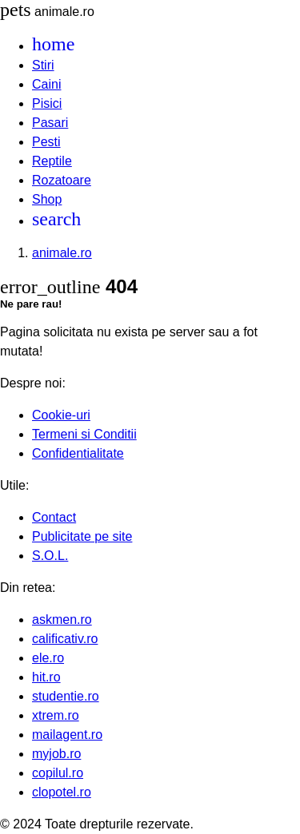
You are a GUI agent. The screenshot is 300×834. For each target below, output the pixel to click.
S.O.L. (50, 555)
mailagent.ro (67, 734)
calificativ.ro (65, 638)
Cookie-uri (61, 415)
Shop (47, 199)
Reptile (52, 161)
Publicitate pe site (82, 536)
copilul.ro (57, 773)
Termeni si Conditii (84, 434)
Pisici (47, 103)
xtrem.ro (55, 715)
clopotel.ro (61, 792)
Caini (46, 84)
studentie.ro (65, 696)
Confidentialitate (78, 453)
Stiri (43, 65)
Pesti (46, 142)
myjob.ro (56, 754)
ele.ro (48, 658)
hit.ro (46, 677)
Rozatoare (61, 180)
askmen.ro (62, 619)
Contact (54, 517)
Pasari (50, 122)
